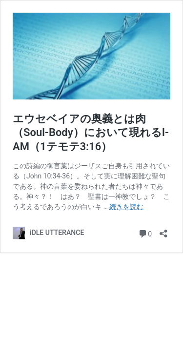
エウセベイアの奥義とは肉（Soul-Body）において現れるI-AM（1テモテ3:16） (91, 133)
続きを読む (126, 207)
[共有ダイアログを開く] (163, 230)
